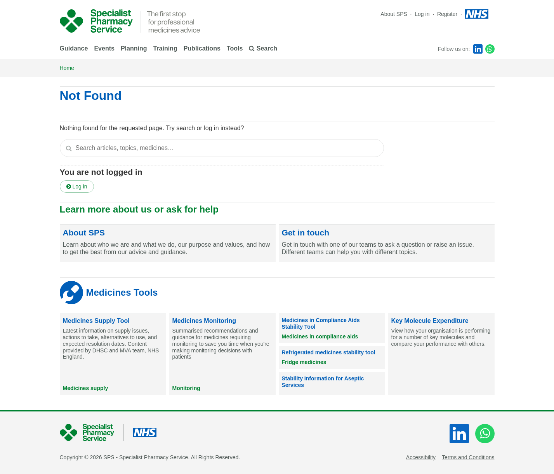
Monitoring (186, 388)
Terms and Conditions (468, 457)
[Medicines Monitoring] (222, 354)
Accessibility (421, 457)
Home (67, 68)
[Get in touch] (387, 243)
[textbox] (222, 148)
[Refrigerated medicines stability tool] (332, 357)
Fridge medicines (304, 362)
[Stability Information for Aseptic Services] (332, 383)
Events (104, 48)
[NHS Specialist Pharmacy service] (96, 21)
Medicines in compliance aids (320, 336)
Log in (423, 14)
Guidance (74, 48)
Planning (134, 48)
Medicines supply (85, 388)
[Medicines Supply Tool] (113, 354)
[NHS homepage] (476, 14)
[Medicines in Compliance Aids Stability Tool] (332, 328)
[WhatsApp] (490, 49)
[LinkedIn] (478, 49)
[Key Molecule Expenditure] (441, 354)
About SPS (393, 14)
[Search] (69, 148)
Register (448, 14)
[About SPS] (168, 243)
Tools (235, 48)
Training (165, 48)
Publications (202, 48)
